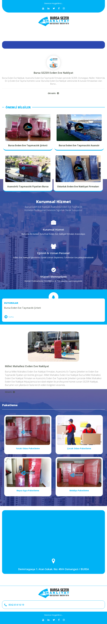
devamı (53, 93)
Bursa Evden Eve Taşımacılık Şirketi (22, 307)
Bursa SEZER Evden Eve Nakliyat (53, 72)
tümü (9, 317)
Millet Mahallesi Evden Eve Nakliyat (27, 366)
